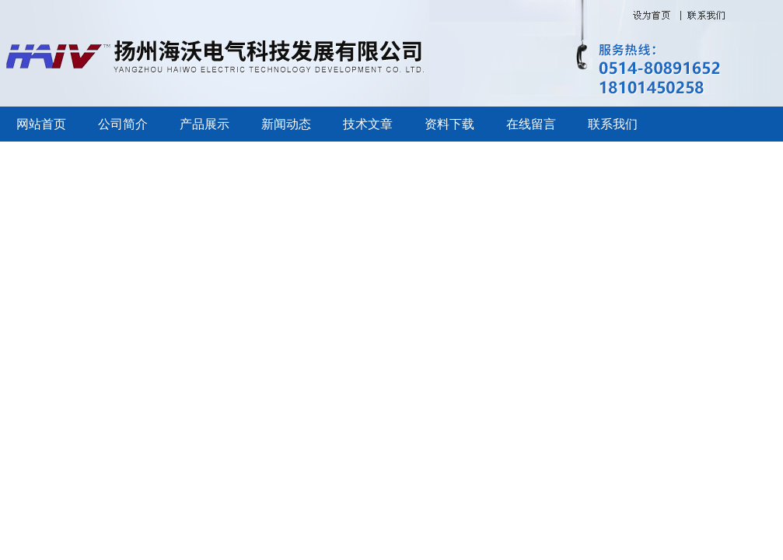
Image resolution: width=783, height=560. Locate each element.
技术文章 (368, 124)
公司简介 (123, 124)
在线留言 (531, 124)
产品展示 (204, 124)
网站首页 (41, 124)
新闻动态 (286, 124)
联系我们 (613, 124)
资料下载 (449, 124)
